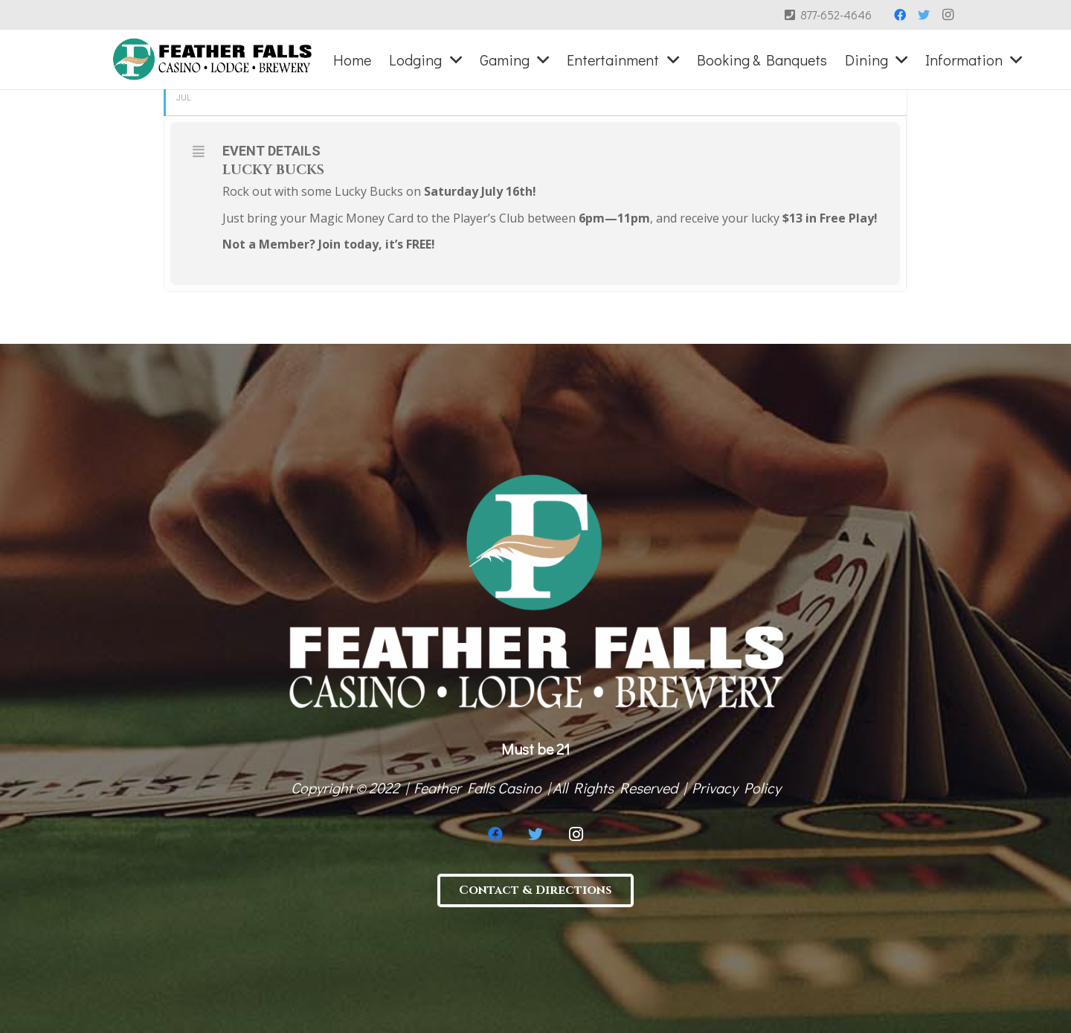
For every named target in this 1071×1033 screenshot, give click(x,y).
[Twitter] (924, 15)
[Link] (212, 59)
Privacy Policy (736, 787)
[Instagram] (947, 15)
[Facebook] (900, 15)
